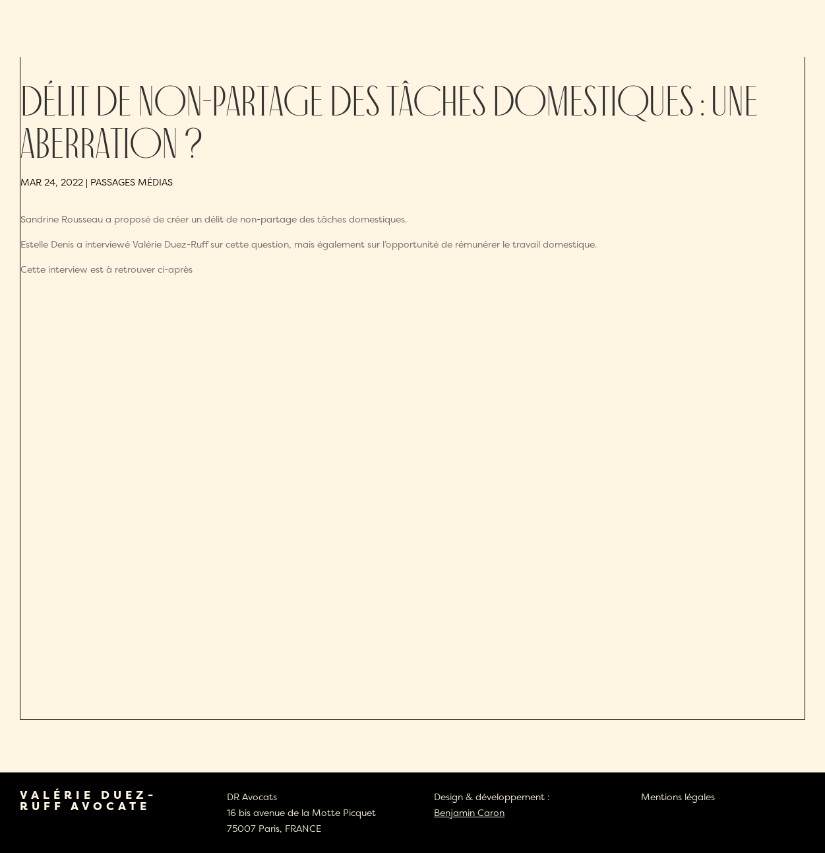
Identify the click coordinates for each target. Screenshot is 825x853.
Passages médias (131, 182)
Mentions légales (678, 796)
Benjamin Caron (469, 812)
